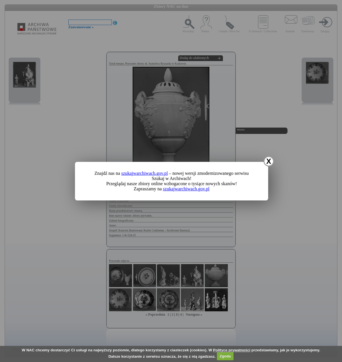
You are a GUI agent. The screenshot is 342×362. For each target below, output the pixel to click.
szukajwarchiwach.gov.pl (144, 173)
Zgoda (225, 356)
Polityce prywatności (231, 350)
